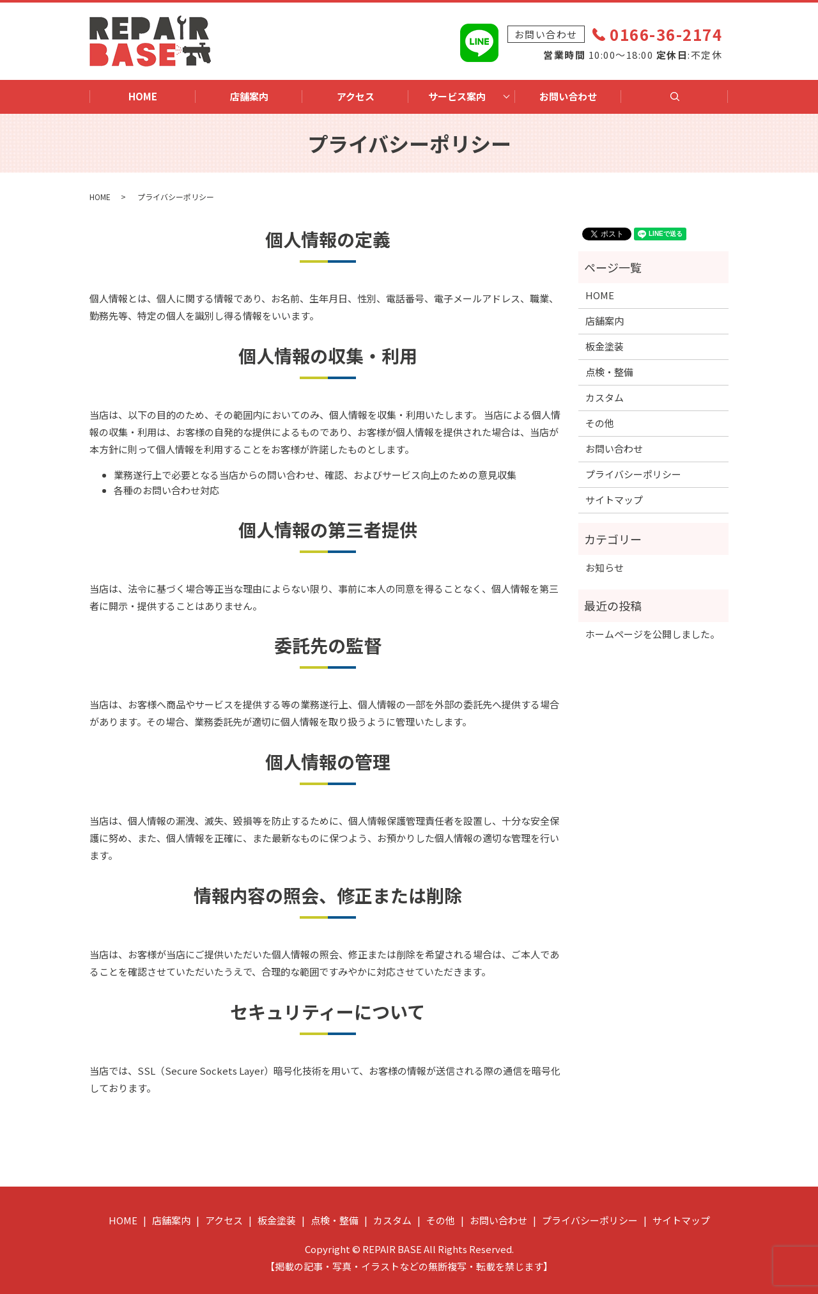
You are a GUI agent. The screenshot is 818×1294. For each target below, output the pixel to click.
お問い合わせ (568, 96)
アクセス (355, 96)
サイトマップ (614, 499)
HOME (142, 96)
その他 (599, 423)
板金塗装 (604, 346)
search (681, 101)
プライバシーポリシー (633, 474)
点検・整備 (609, 371)
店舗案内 (249, 96)
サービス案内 (457, 96)
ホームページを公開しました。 (652, 634)
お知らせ (604, 567)
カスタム (604, 397)
